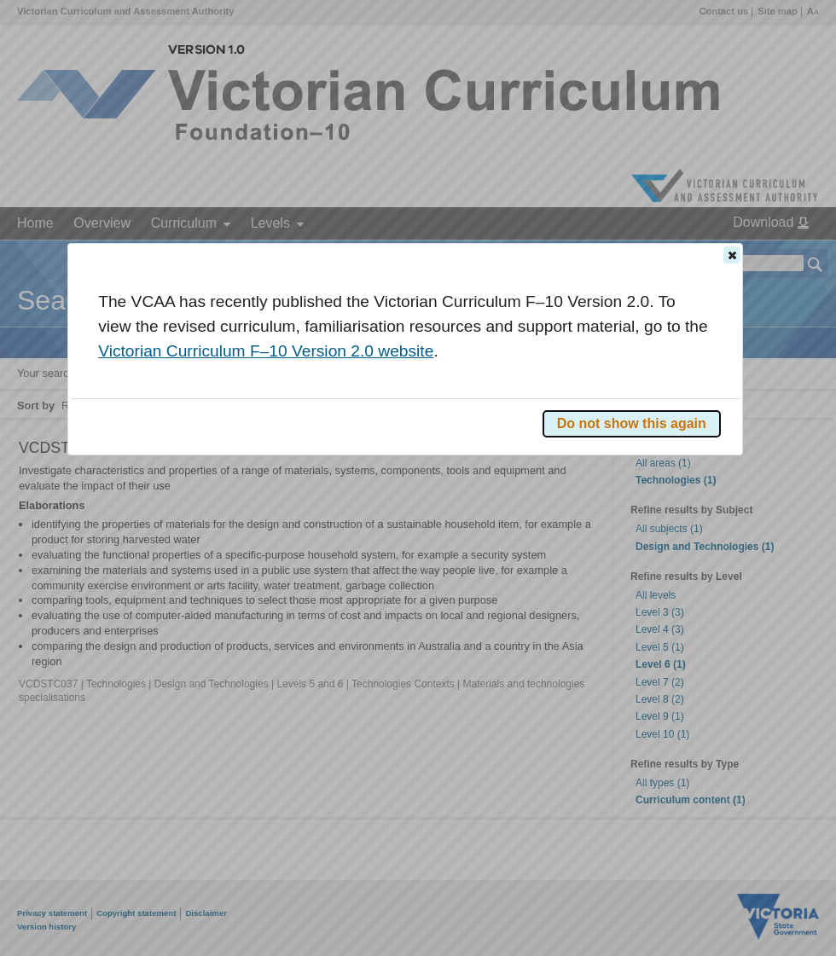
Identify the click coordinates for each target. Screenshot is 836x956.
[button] (731, 255)
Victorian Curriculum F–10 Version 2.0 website (265, 351)
